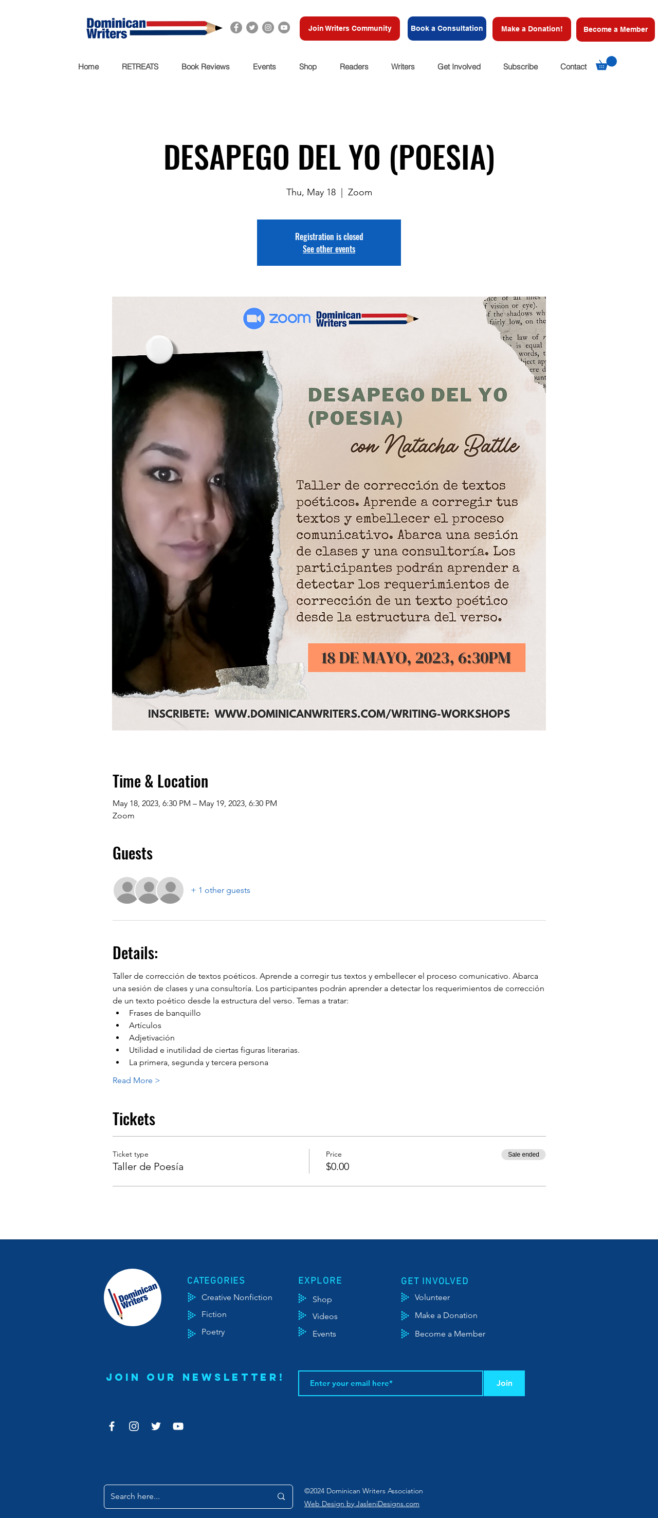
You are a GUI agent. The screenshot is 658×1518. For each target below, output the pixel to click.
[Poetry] (221, 1332)
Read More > (136, 1080)
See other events (329, 249)
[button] (140, 66)
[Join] (504, 1383)
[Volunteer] (437, 1297)
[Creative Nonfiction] (250, 1297)
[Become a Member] (615, 29)
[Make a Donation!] (531, 29)
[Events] (354, 1334)
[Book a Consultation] (447, 28)
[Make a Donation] (458, 1315)
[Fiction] (221, 1314)
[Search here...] (183, 1496)
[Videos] (332, 1316)
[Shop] (338, 1299)
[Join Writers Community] (350, 28)
